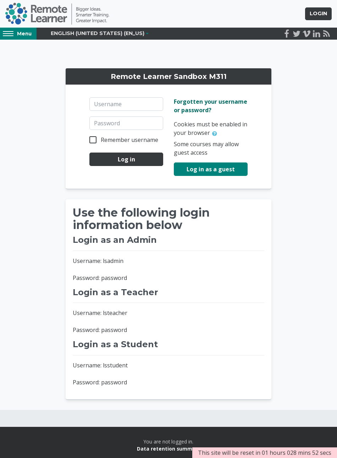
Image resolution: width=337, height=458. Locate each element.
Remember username (129, 140)
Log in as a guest (211, 169)
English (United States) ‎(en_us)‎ (97, 33)
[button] (216, 133)
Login (318, 13)
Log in (126, 159)
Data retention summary (168, 448)
